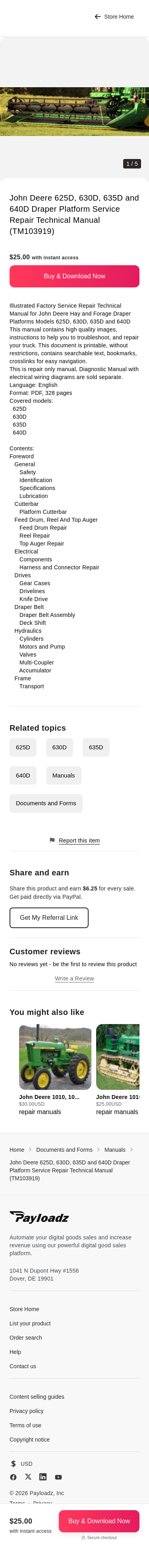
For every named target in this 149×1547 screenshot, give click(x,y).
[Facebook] (13, 1477)
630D (59, 747)
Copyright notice (30, 1439)
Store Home (114, 16)
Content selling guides (37, 1397)
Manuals (63, 775)
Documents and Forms (46, 803)
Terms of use (25, 1425)
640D (23, 775)
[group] (55, 1070)
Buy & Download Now (74, 276)
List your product (30, 1323)
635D (96, 747)
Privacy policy (27, 1411)
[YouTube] (58, 1477)
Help (15, 1352)
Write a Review (74, 978)
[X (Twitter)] (28, 1476)
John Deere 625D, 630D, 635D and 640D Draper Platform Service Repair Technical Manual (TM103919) (70, 1170)
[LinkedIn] (42, 1476)
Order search (26, 1337)
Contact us (23, 1366)
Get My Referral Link (49, 917)
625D (23, 747)
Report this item (74, 840)
